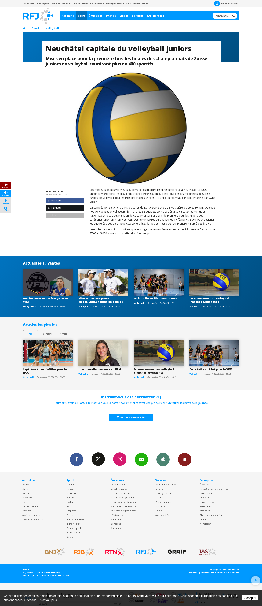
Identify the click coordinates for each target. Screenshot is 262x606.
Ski (68, 506)
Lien (52, 215)
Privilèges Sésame (115, 3)
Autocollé (116, 519)
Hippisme (71, 510)
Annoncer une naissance (123, 506)
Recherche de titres (121, 493)
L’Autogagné (117, 515)
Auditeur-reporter (226, 3)
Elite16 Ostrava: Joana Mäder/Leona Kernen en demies (100, 300)
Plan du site (63, 575)
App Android (184, 459)
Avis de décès (162, 515)
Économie (27, 497)
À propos (204, 484)
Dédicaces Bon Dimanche (124, 502)
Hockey (70, 489)
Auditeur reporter (31, 515)
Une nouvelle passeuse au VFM (99, 369)
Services (138, 15)
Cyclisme (71, 502)
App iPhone (163, 459)
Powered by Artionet (199, 572)
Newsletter (205, 523)
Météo (158, 497)
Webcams (66, 3)
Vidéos (124, 15)
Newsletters (141, 459)
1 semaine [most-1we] (47, 333)
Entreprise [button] (43, 3)
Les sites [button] (28, 3)
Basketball (72, 493)
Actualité (68, 15)
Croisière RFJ (155, 15)
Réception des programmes (214, 489)
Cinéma (159, 489)
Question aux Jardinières (123, 510)
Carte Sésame (97, 3)
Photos (111, 15)
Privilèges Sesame (164, 493)
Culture (26, 502)
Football (71, 484)
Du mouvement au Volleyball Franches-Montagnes (209, 300)
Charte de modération (211, 515)
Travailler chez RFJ (209, 502)
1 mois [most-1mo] (63, 333)
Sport (81, 15)
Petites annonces (164, 502)
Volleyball (52, 28)
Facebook (76, 459)
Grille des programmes (123, 497)
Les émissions (118, 484)
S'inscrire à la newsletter (131, 417)
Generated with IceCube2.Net (225, 572)
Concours (116, 528)
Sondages (116, 523)
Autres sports (73, 532)
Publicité (204, 497)
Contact (204, 519)
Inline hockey (73, 523)
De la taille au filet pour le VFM (155, 298)
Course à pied (74, 528)
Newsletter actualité (32, 519)
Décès (85, 3)
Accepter (250, 598)
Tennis (70, 515)
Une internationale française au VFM (45, 300)
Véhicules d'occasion (165, 484)
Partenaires (206, 506)
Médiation (205, 510)
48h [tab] (30, 333)
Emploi (76, 3)
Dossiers (26, 510)
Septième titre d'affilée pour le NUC (45, 370)
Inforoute (55, 3)
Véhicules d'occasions (137, 3)
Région (25, 484)
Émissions (96, 15)
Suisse (25, 489)
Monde (26, 493)
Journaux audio (30, 506)
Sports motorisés (75, 519)
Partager (54, 200)
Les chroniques (119, 489)
